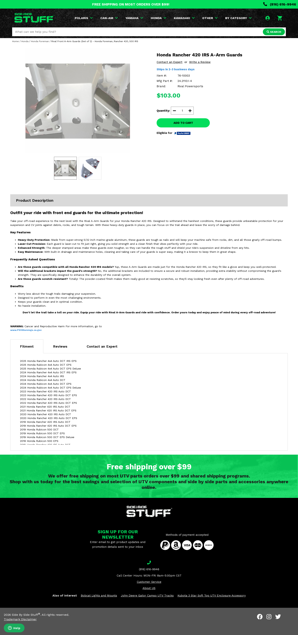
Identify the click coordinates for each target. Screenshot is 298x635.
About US (149, 588)
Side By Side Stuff (26, 615)
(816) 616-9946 (279, 4)
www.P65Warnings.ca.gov (26, 330)
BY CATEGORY (238, 18)
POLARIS (84, 18)
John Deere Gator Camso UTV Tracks (147, 595)
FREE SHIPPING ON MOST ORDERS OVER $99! (130, 4)
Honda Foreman (40, 41)
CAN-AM (109, 18)
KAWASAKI (184, 18)
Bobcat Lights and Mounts (99, 595)
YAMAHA (134, 18)
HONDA (158, 18)
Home (15, 41)
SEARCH (274, 31)
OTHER (210, 18)
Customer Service (149, 582)
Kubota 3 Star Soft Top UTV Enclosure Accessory (212, 595)
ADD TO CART (183, 123)
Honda (25, 41)
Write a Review (200, 62)
